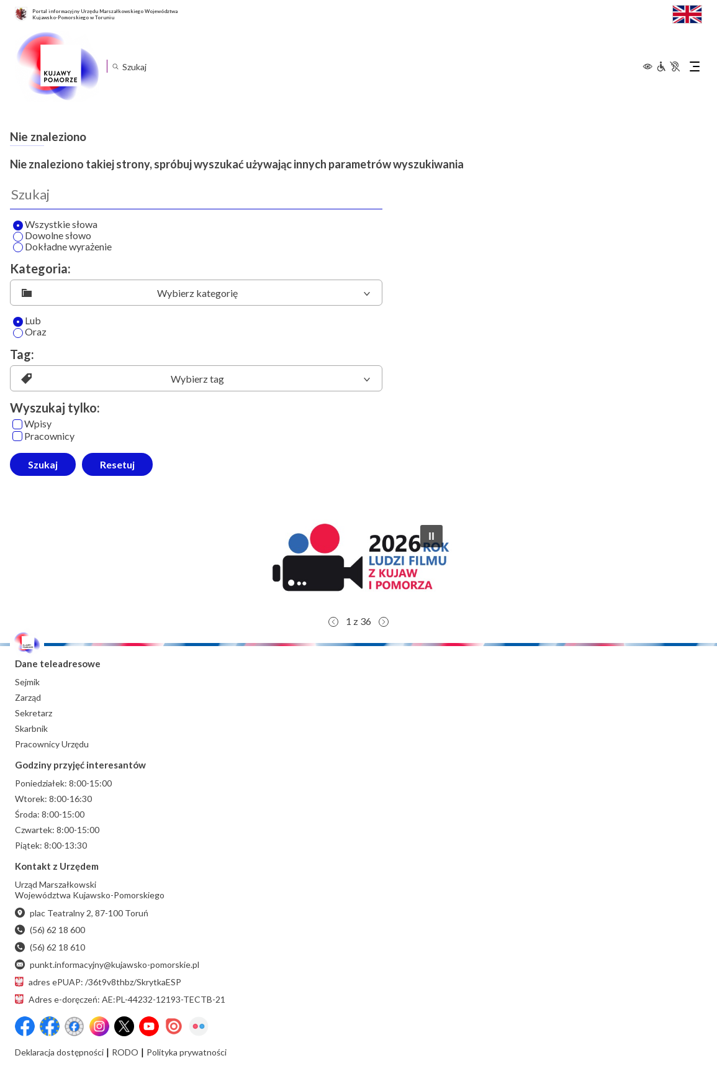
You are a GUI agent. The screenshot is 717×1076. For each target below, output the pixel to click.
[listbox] (196, 293)
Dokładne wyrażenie (62, 247)
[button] (359, 562)
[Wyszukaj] (196, 194)
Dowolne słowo (52, 236)
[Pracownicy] (17, 436)
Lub (27, 321)
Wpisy (32, 424)
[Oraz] (18, 333)
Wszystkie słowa (55, 224)
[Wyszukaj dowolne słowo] (18, 237)
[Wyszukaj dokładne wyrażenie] (18, 247)
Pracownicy (43, 436)
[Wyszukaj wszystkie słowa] (18, 225)
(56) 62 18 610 (50, 947)
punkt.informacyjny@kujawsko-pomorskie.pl (107, 964)
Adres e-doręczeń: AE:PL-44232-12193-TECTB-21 (120, 999)
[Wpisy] (17, 424)
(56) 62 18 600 (50, 929)
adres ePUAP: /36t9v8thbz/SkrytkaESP (98, 982)
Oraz (30, 332)
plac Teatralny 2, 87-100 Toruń (81, 913)
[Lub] (18, 322)
